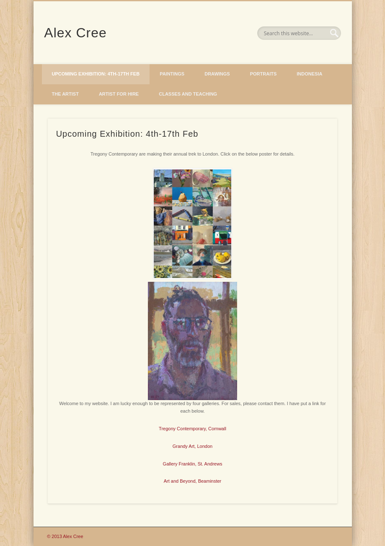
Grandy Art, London (192, 446)
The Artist (65, 93)
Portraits (263, 73)
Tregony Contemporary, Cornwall (192, 428)
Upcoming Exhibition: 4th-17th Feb (96, 73)
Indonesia (309, 73)
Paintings (172, 73)
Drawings (217, 73)
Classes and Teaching (188, 93)
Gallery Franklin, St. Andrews (192, 463)
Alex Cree (75, 32)
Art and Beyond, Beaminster (193, 481)
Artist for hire (119, 93)
